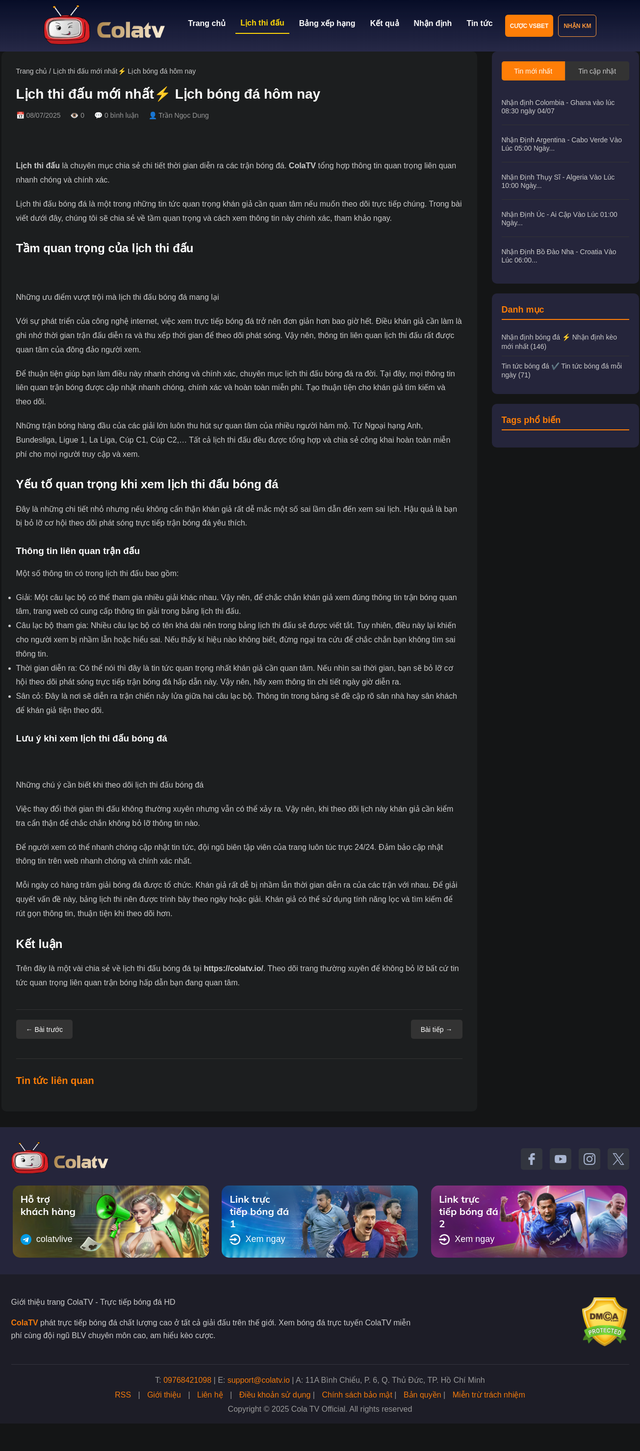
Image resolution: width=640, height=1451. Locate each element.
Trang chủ (207, 23)
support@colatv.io (259, 1380)
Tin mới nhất (533, 71)
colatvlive (47, 1239)
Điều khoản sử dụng (275, 1395)
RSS (123, 1395)
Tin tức (479, 23)
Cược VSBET (529, 26)
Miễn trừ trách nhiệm (489, 1395)
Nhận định (433, 23)
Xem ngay (257, 1239)
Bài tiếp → (437, 1029)
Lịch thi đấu (262, 23)
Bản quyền (422, 1395)
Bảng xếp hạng (327, 23)
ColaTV (302, 165)
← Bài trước (44, 1029)
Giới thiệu (164, 1395)
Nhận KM (577, 26)
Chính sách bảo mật (357, 1395)
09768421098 (187, 1380)
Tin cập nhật (597, 71)
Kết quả (384, 23)
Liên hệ (210, 1395)
